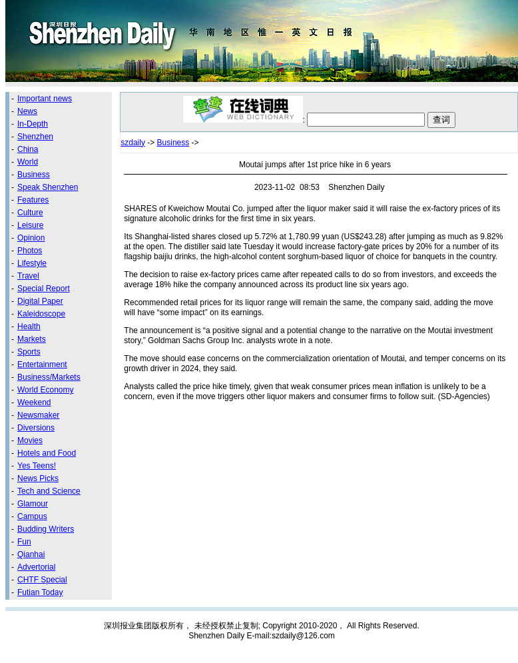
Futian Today (40, 592)
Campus (32, 516)
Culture (30, 212)
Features (33, 200)
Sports (29, 351)
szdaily (133, 142)
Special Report (43, 288)
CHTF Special (42, 579)
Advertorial (36, 567)
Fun (24, 541)
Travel (28, 276)
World (27, 162)
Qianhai (31, 554)
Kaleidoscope (41, 314)
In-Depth (32, 124)
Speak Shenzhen (47, 187)
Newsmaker (38, 415)
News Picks (38, 478)
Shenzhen (35, 136)
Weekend (34, 402)
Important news (44, 98)
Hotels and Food (46, 453)
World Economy (45, 389)
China (27, 149)
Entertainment (42, 364)
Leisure (30, 225)
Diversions (36, 427)
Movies (30, 440)
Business (33, 174)
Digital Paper (40, 301)
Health (29, 326)
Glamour (32, 503)
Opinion (31, 238)
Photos (29, 250)
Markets (31, 339)
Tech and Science (49, 491)
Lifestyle (32, 263)
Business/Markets (49, 377)
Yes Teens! (36, 465)
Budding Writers (45, 529)
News (27, 111)
